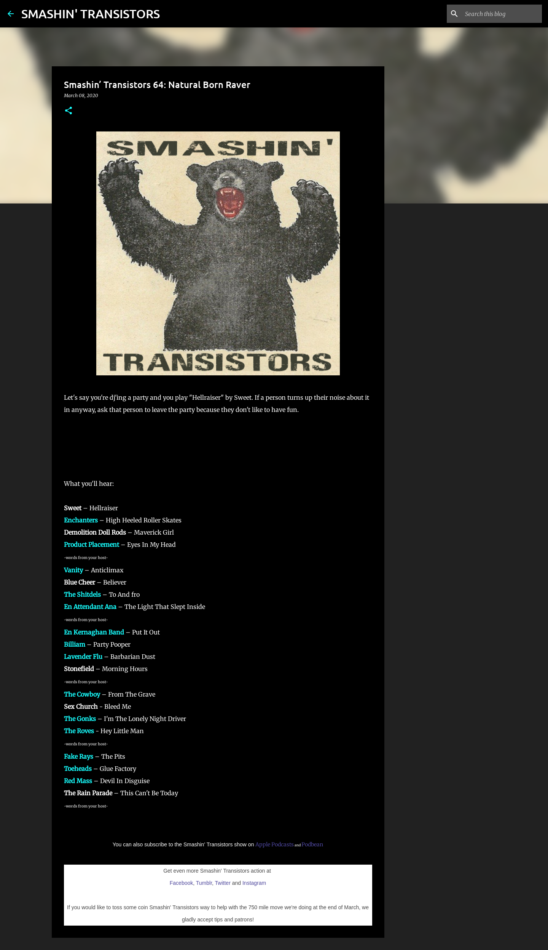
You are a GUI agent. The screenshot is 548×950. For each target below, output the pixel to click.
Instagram (254, 883)
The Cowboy (82, 694)
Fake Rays (78, 756)
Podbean (312, 844)
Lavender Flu (83, 656)
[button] (68, 111)
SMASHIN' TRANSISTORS (90, 13)
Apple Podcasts (274, 844)
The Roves (79, 731)
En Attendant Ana (90, 606)
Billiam (74, 644)
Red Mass (78, 781)
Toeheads (78, 768)
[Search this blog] (502, 14)
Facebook (181, 883)
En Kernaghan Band (94, 632)
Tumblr (204, 883)
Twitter (223, 883)
